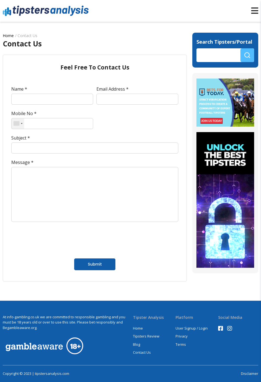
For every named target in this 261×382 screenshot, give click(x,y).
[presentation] (53, 239)
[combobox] (18, 123)
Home (8, 35)
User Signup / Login (192, 328)
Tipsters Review (146, 336)
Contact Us (142, 352)
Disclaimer (249, 373)
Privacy (182, 336)
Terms (181, 344)
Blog (136, 344)
